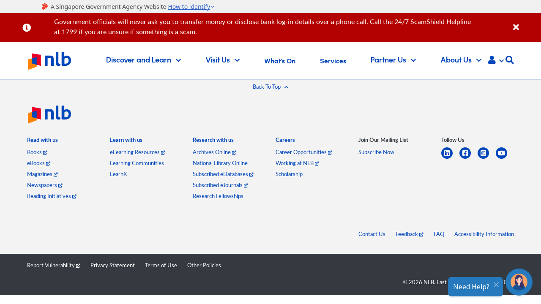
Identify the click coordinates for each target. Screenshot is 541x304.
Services (333, 61)
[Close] (526, 22)
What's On (279, 61)
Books (37, 152)
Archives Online (214, 152)
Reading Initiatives (52, 196)
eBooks (38, 163)
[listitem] (42, 141)
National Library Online (220, 163)
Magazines (42, 174)
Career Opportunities (304, 152)
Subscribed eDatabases (223, 174)
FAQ (439, 234)
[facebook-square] (468, 158)
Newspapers (45, 185)
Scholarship (289, 174)
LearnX (118, 174)
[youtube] (505, 158)
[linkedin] (450, 158)
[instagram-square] (487, 158)
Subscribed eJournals (220, 185)
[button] (496, 60)
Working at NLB (297, 163)
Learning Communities (137, 163)
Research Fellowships (218, 196)
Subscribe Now (376, 152)
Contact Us (371, 234)
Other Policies (204, 265)
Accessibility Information (484, 234)
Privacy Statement (112, 265)
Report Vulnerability (53, 265)
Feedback (410, 234)
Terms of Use (161, 265)
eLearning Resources (137, 152)
